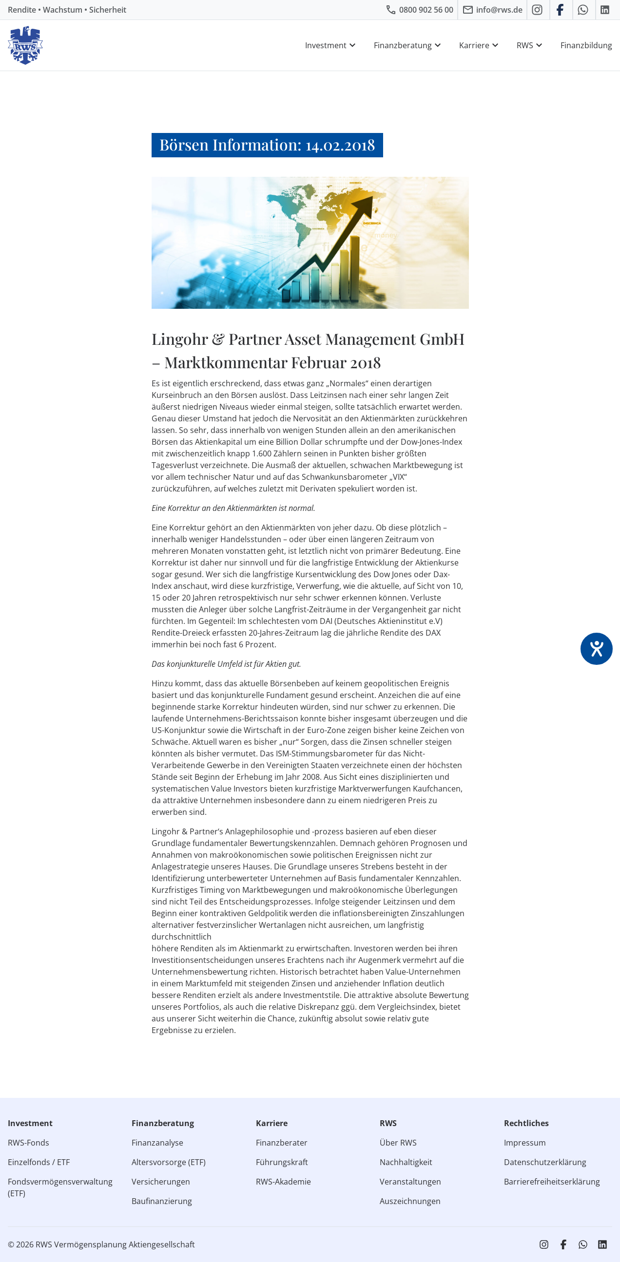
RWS (531, 45)
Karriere (480, 45)
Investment (331, 45)
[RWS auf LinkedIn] (606, 10)
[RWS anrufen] (419, 9)
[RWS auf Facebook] (561, 10)
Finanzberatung (409, 45)
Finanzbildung (586, 45)
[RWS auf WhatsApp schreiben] (584, 10)
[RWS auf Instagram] (538, 10)
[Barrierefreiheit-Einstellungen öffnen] (596, 648)
